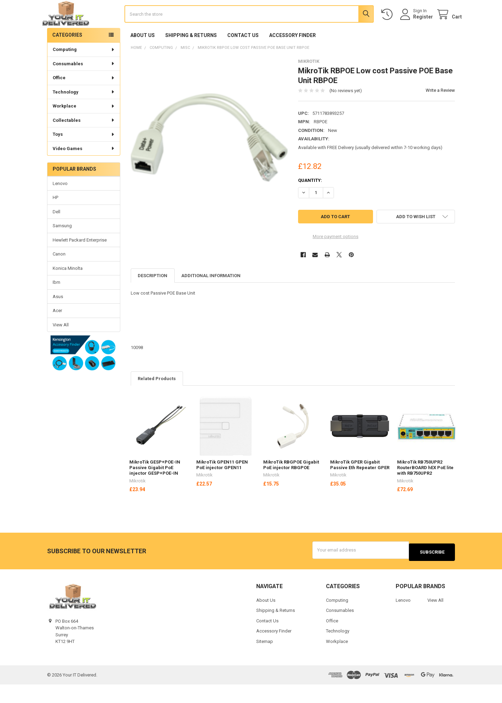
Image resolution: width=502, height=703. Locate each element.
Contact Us (243, 55)
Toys (84, 154)
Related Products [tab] (157, 398)
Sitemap (264, 659)
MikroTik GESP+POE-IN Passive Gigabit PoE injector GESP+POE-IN (154, 488)
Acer (57, 330)
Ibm (56, 302)
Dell (56, 232)
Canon (59, 274)
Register (416, 27)
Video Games (84, 168)
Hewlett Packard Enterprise (80, 260)
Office (84, 98)
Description (152, 295)
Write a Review (440, 110)
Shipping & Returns (191, 55)
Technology (84, 112)
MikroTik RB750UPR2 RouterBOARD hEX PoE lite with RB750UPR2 (425, 488)
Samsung (62, 246)
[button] (83, 374)
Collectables (84, 140)
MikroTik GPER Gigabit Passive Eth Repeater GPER (359, 485)
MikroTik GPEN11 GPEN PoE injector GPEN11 (222, 485)
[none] (209, 157)
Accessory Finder (292, 55)
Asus (58, 316)
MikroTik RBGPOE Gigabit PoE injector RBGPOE (291, 485)
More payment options (335, 256)
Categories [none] (67, 55)
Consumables (84, 84)
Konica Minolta (68, 288)
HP (55, 218)
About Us (142, 55)
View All (61, 345)
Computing (84, 69)
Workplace (84, 126)
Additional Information (211, 295)
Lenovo (60, 203)
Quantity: (310, 200)
